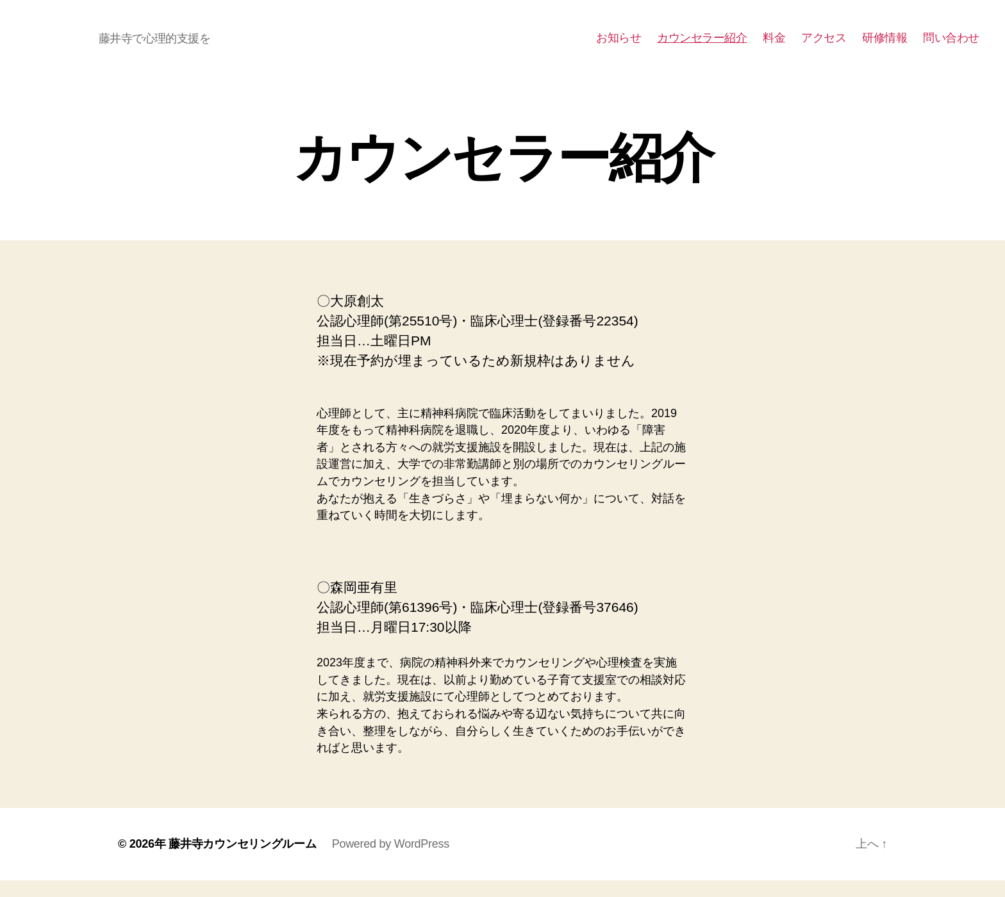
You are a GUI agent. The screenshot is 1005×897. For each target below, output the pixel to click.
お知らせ (618, 46)
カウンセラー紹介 (702, 46)
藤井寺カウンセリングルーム (243, 860)
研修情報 (884, 46)
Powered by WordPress (390, 860)
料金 (774, 46)
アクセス (823, 46)
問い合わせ (951, 46)
